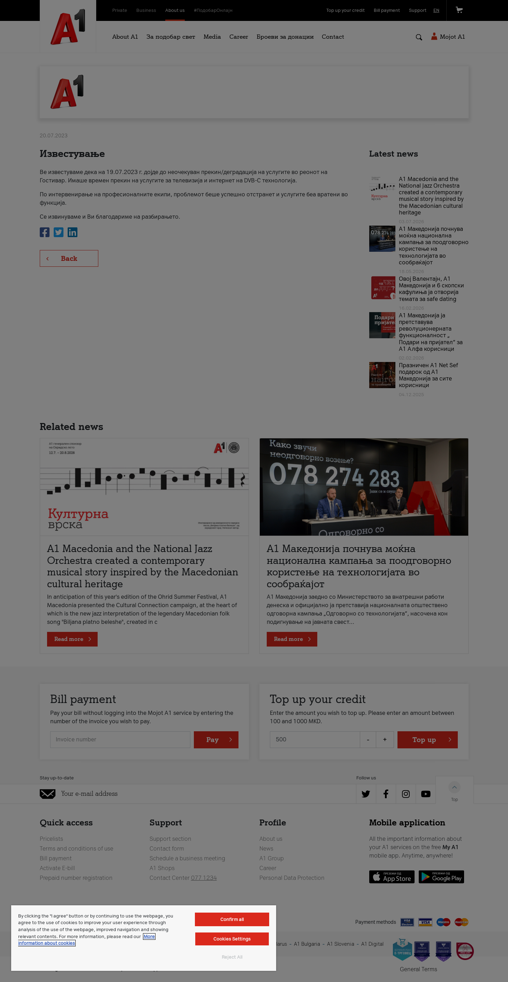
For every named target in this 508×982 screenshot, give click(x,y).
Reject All (232, 957)
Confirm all (232, 919)
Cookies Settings (232, 939)
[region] (143, 938)
